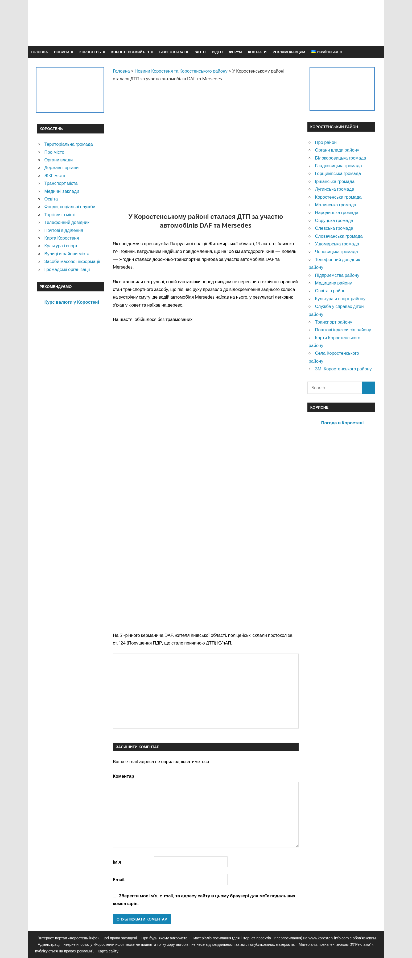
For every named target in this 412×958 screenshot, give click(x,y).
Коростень (90, 52)
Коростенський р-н (130, 52)
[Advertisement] (278, 23)
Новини (61, 52)
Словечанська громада (338, 236)
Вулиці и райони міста (66, 253)
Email (119, 879)
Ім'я (117, 862)
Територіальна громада (68, 144)
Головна (39, 52)
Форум (235, 52)
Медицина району (333, 283)
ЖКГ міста (54, 175)
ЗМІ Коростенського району (343, 368)
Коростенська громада (338, 197)
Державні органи (61, 167)
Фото (200, 52)
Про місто (54, 152)
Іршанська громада (335, 181)
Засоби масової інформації (72, 261)
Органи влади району (337, 150)
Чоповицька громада (336, 251)
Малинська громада (335, 204)
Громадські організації (67, 269)
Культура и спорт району (340, 298)
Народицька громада (336, 212)
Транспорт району (333, 322)
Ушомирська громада (337, 243)
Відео (217, 52)
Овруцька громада (334, 220)
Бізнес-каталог (174, 52)
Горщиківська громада (338, 173)
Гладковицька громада (338, 165)
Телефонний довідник (66, 222)
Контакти (257, 52)
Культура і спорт (60, 245)
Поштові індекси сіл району (343, 329)
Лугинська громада (334, 189)
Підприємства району (337, 275)
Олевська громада (334, 228)
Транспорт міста (60, 183)
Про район (325, 142)
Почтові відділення (63, 230)
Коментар (123, 776)
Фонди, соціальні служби (69, 206)
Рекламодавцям (289, 52)
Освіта (51, 199)
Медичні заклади (61, 191)
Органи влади (58, 159)
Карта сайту (108, 951)
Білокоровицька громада (340, 158)
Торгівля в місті (59, 214)
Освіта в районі (330, 290)
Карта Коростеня (61, 238)
